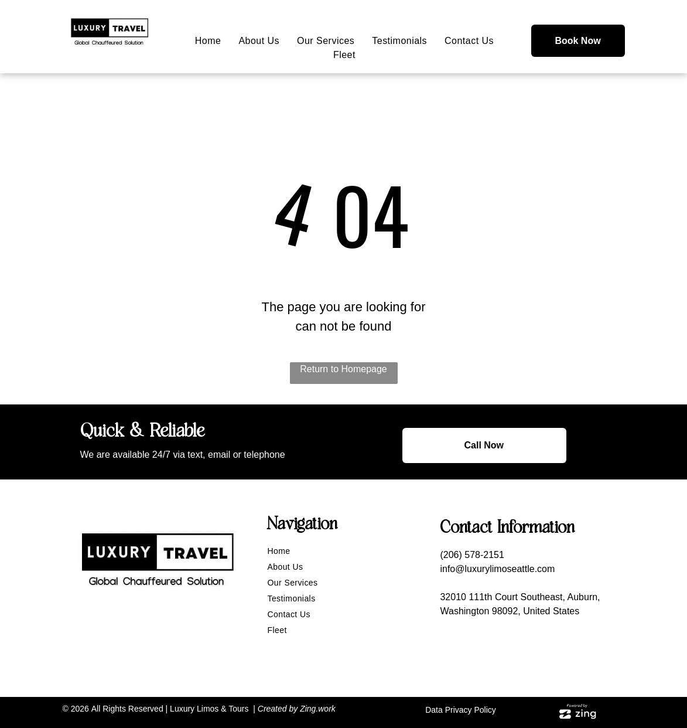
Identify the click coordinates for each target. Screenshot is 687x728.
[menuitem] (208, 41)
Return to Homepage (343, 369)
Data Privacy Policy (460, 710)
